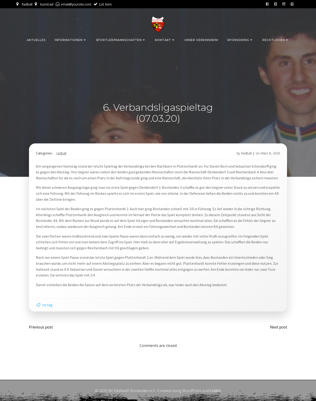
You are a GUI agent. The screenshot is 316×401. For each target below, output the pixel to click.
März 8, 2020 (270, 153)
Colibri (215, 390)
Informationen (71, 40)
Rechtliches (275, 40)
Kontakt (165, 40)
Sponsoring (240, 40)
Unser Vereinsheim (201, 40)
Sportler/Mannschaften (121, 40)
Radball (61, 153)
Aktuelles (36, 40)
